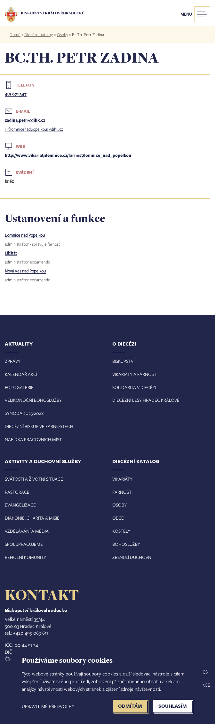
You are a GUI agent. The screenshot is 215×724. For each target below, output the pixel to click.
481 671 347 (16, 94)
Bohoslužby (126, 544)
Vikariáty (122, 479)
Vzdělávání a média (27, 531)
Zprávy (12, 361)
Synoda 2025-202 (23, 413)
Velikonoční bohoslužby (33, 400)
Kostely (121, 531)
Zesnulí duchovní (132, 557)
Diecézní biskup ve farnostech (39, 426)
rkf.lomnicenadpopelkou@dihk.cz (34, 129)
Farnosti (122, 492)
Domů (15, 34)
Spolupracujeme (24, 544)
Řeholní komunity (25, 557)
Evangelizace (20, 505)
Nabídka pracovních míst (33, 439)
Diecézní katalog (38, 34)
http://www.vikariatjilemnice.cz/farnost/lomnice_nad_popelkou (68, 155)
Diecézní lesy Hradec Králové (145, 400)
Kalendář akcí (21, 374)
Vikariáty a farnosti (134, 374)
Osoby (62, 34)
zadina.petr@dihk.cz (25, 120)
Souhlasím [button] (172, 706)
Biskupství (123, 361)
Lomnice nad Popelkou (25, 235)
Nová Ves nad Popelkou (25, 271)
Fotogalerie (19, 387)
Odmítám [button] (130, 706)
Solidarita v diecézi (134, 387)
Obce (118, 518)
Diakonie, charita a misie (32, 518)
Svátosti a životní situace (34, 479)
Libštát (11, 253)
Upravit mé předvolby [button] (48, 706)
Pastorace (17, 492)
